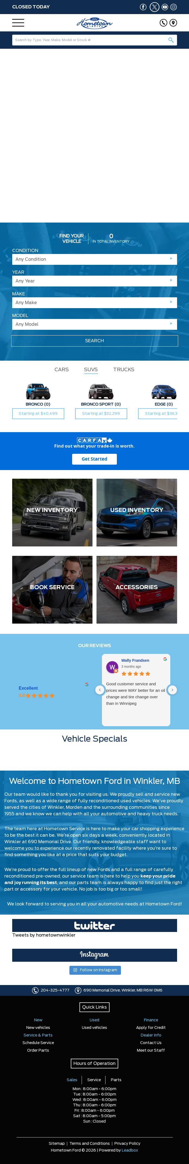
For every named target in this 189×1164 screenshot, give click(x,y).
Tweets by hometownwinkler (43, 935)
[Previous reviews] (99, 690)
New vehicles (38, 1028)
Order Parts (38, 1050)
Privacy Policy (127, 1144)
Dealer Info (151, 1035)
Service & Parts (38, 1035)
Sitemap (57, 1144)
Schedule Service (38, 1043)
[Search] (94, 40)
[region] (94, 136)
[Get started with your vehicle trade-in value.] (94, 459)
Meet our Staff (151, 1050)
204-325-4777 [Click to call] (55, 990)
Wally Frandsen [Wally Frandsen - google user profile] (135, 660)
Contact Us (151, 1043)
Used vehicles (94, 1028)
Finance (151, 1020)
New (38, 1020)
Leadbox (130, 1150)
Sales (72, 1080)
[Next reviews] (172, 690)
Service (94, 1080)
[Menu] (18, 23)
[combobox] (94, 40)
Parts (116, 1080)
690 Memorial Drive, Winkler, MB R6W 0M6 (123, 990)
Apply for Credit (151, 1028)
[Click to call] (163, 23)
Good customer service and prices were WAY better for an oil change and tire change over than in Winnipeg (135, 694)
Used (94, 1020)
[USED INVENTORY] (137, 512)
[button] (6, 132)
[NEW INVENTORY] (52, 512)
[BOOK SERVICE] (52, 590)
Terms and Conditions (89, 1144)
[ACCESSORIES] (137, 590)
